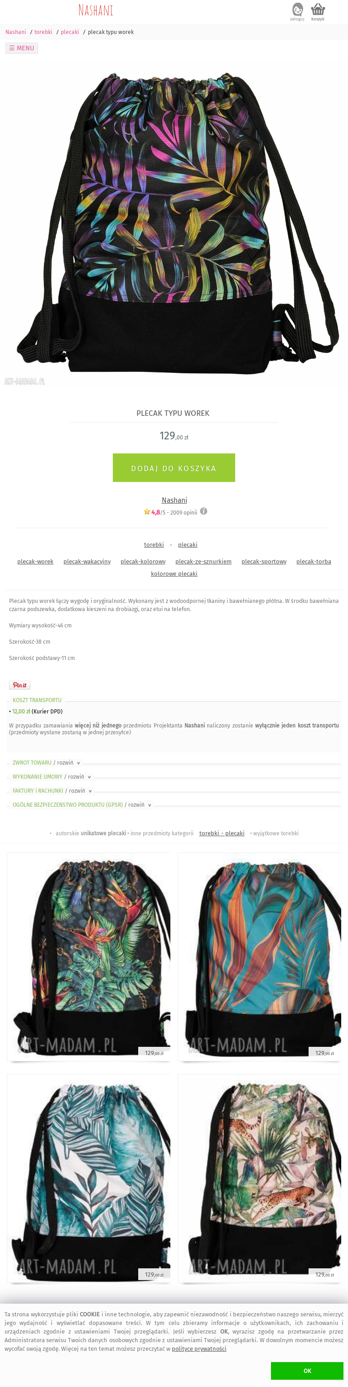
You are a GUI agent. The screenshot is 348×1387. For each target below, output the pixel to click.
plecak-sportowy (264, 561)
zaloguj (297, 19)
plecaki (188, 544)
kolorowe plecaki (174, 573)
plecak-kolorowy (143, 561)
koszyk (317, 19)
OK (307, 1371)
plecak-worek (35, 561)
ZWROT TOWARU (47, 763)
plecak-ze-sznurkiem (203, 561)
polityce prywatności (199, 1348)
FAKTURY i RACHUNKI (53, 791)
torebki (154, 544)
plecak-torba (313, 561)
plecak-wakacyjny (87, 561)
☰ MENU (21, 48)
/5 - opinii (170, 512)
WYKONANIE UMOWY (52, 777)
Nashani (95, 9)
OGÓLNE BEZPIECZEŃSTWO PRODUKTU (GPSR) (83, 805)
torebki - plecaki (222, 833)
